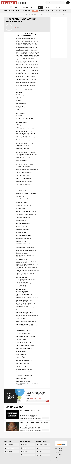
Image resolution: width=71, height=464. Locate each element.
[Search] (63, 2)
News (40, 7)
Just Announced (56, 10)
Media (65, 10)
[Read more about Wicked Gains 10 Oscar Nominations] (34, 428)
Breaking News (9, 10)
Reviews (48, 7)
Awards (34, 10)
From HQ (18, 10)
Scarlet (15, 27)
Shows (17, 7)
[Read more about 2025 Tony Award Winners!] (34, 416)
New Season (27, 10)
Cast (47, 10)
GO (47, 400)
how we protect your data (35, 398)
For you (57, 7)
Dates (33, 7)
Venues (25, 7)
